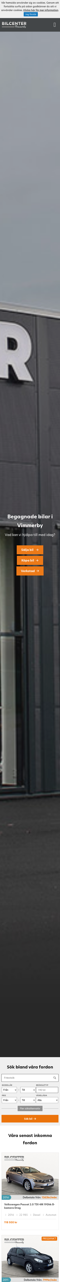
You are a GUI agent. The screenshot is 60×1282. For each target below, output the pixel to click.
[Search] (55, 1078)
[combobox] (47, 1090)
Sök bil (28, 1118)
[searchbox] (46, 1089)
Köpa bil (27, 560)
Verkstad (28, 571)
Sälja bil (27, 550)
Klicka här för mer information (40, 10)
